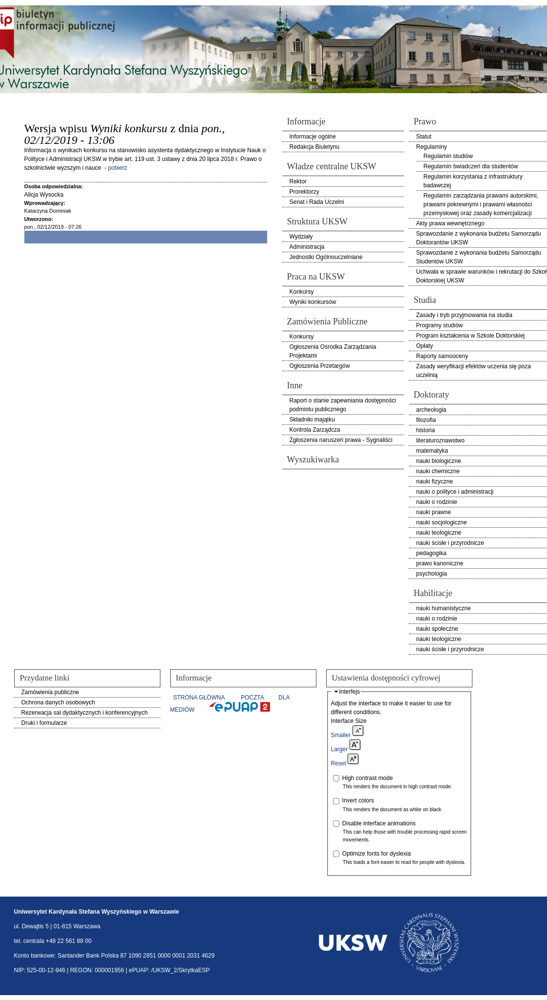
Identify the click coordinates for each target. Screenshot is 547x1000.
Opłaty (424, 345)
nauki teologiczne (439, 532)
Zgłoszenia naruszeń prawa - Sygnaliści (341, 440)
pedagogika (431, 553)
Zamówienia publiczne (50, 692)
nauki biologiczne (438, 461)
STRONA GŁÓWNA (198, 697)
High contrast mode (367, 778)
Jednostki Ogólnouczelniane (326, 257)
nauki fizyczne (434, 481)
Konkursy (302, 291)
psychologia (431, 573)
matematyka (432, 450)
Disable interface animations (379, 823)
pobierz (117, 167)
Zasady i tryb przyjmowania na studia (464, 315)
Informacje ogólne (313, 136)
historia (425, 430)
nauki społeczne (437, 628)
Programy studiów (439, 325)
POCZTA (252, 697)
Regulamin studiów (448, 156)
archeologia (431, 409)
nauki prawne (433, 512)
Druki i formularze (44, 723)
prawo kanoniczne (440, 563)
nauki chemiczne (438, 471)
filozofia (426, 420)
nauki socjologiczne (441, 522)
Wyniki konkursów (313, 302)
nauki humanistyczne (443, 608)
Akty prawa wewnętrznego (450, 223)
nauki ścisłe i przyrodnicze (450, 543)
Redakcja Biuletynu (315, 146)
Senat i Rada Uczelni (317, 202)
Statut (423, 136)
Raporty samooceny (442, 356)
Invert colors (358, 800)
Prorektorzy (304, 191)
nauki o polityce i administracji (455, 491)
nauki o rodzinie (436, 502)
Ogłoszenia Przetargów (320, 365)
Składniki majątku (312, 419)
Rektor (298, 181)
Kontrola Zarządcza (315, 429)
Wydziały (301, 236)
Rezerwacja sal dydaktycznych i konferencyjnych (84, 712)
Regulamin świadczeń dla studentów (471, 166)
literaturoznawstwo (440, 440)
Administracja (307, 246)
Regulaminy (431, 146)
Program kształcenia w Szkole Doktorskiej (470, 335)
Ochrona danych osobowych (58, 702)
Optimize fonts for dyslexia (376, 853)
